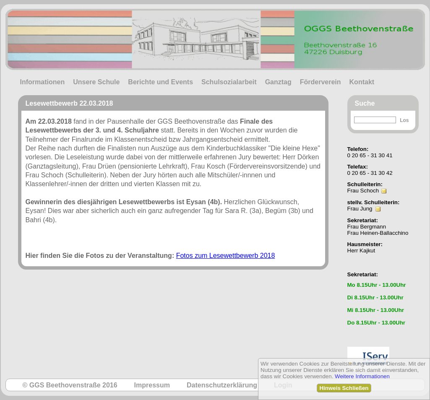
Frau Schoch (363, 190)
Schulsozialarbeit (229, 82)
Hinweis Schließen (343, 388)
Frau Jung (360, 208)
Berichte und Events (160, 82)
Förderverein (320, 82)
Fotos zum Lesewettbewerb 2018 (225, 255)
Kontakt (362, 82)
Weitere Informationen (362, 376)
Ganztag (278, 82)
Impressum (152, 385)
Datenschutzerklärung (222, 385)
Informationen (42, 82)
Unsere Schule (96, 82)
